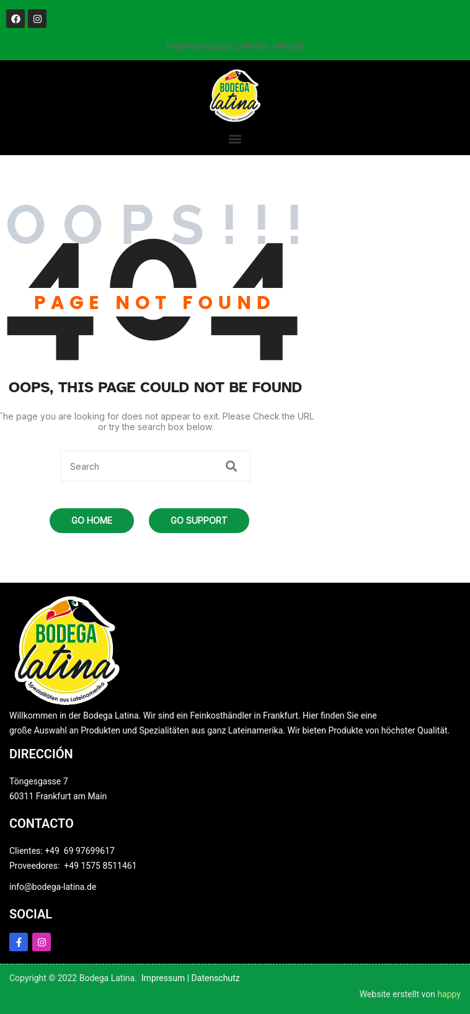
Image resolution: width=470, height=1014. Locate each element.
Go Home (91, 520)
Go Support (199, 520)
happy (449, 994)
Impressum (163, 978)
